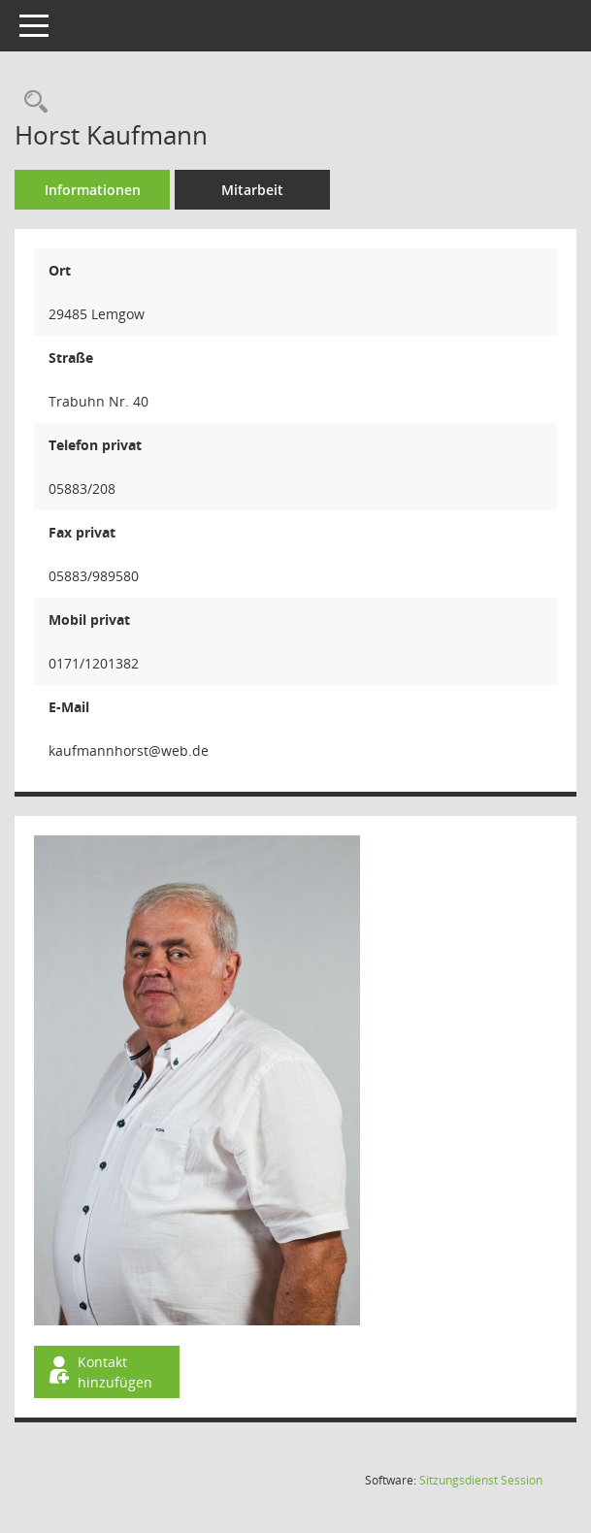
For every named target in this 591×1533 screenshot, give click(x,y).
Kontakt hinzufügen (99, 1372)
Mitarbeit (252, 189)
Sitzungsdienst (480, 1480)
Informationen (93, 189)
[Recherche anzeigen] (31, 102)
